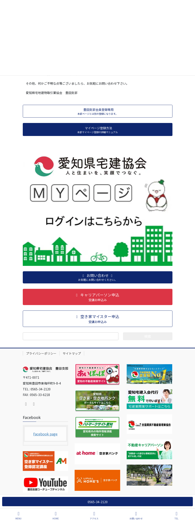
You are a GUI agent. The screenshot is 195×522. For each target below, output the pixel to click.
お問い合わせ (136, 515)
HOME (55, 515)
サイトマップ (72, 353)
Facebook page (45, 433)
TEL (177, 515)
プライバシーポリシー (41, 353)
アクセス (94, 515)
